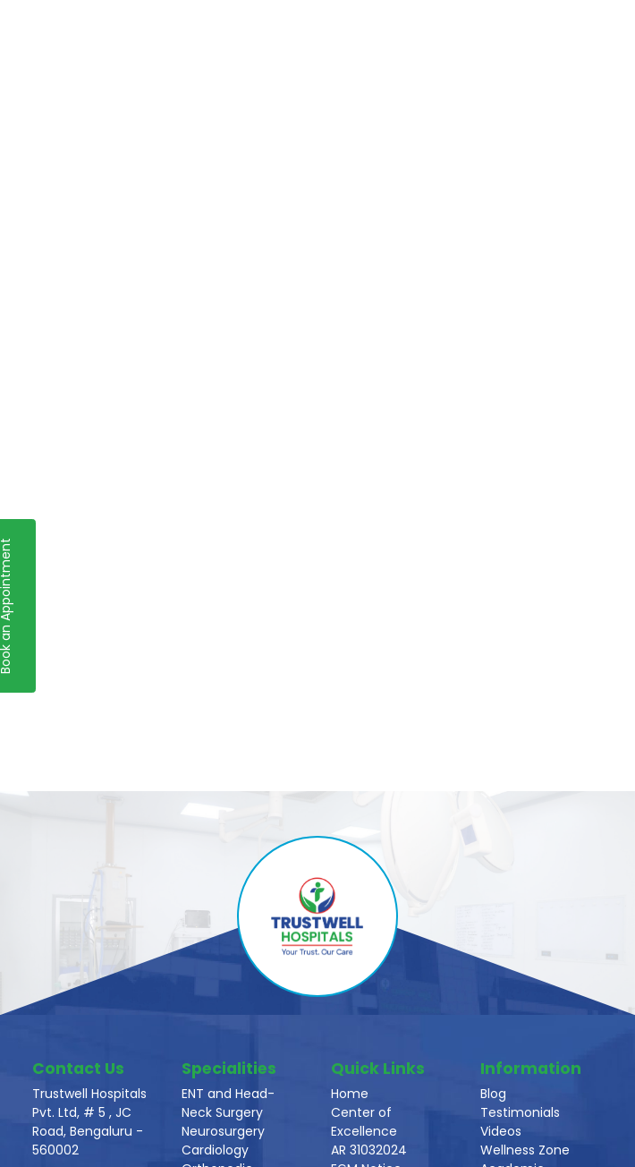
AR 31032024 (369, 1150)
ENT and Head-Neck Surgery (228, 1103)
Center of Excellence (364, 1121)
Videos (500, 1131)
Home (349, 1094)
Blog (493, 1094)
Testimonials (520, 1112)
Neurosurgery (223, 1131)
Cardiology (215, 1150)
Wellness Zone (525, 1150)
